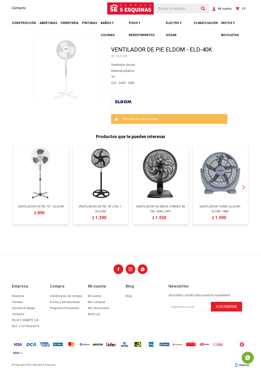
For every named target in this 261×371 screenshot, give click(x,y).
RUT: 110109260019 (25, 326)
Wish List (94, 314)
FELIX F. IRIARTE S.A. (25, 320)
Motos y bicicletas (230, 25)
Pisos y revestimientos (141, 25)
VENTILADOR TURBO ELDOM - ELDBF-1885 (220, 209)
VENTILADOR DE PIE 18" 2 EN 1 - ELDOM (100, 209)
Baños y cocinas (108, 25)
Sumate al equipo (23, 308)
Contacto (19, 8)
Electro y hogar (174, 25)
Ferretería (69, 23)
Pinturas (89, 23)
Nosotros (18, 296)
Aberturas (48, 23)
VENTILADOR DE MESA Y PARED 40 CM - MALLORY (160, 209)
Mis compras (96, 302)
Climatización (206, 23)
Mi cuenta (94, 296)
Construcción (24, 23)
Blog (129, 296)
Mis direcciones (98, 308)
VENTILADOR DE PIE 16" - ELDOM (41, 206)
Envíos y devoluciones (65, 302)
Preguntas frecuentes (64, 308)
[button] (243, 187)
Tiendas (17, 302)
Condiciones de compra (66, 296)
